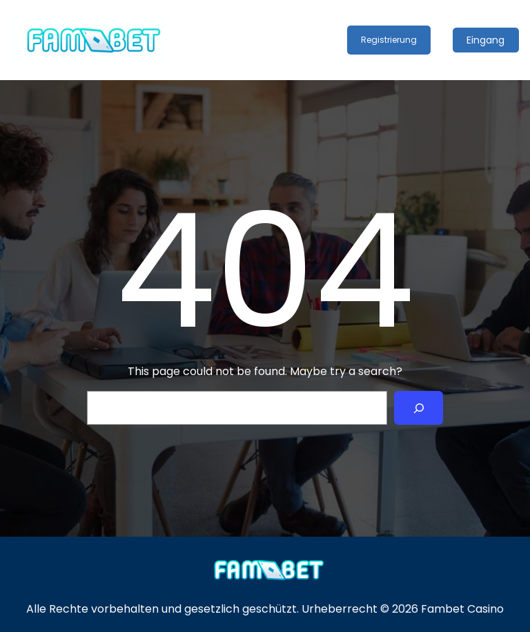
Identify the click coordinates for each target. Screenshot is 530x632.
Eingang (485, 40)
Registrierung (389, 40)
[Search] (418, 408)
